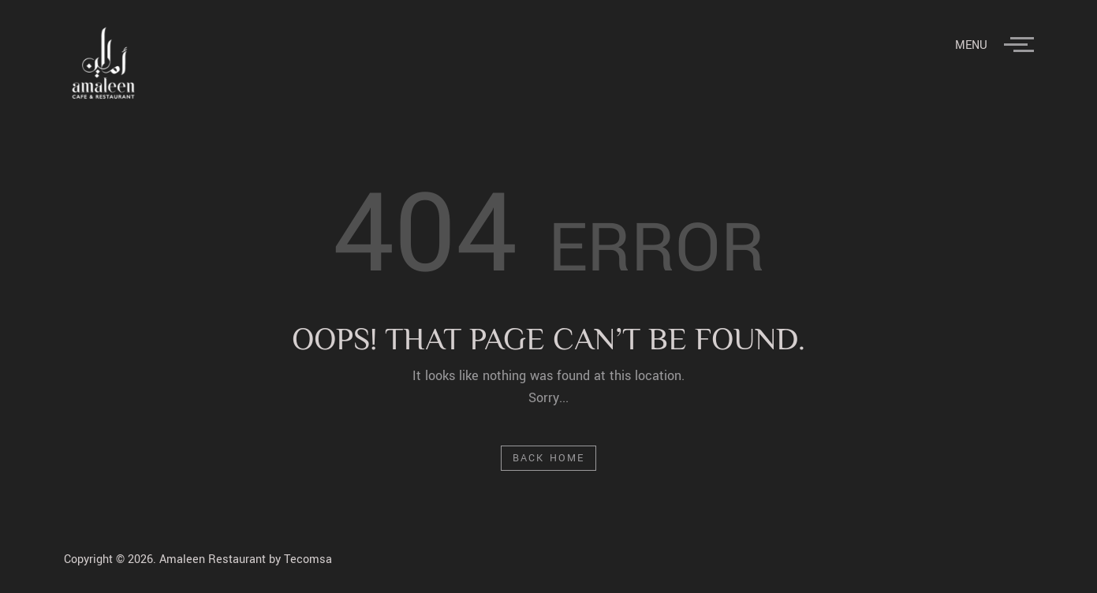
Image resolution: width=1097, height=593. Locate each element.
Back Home (548, 458)
